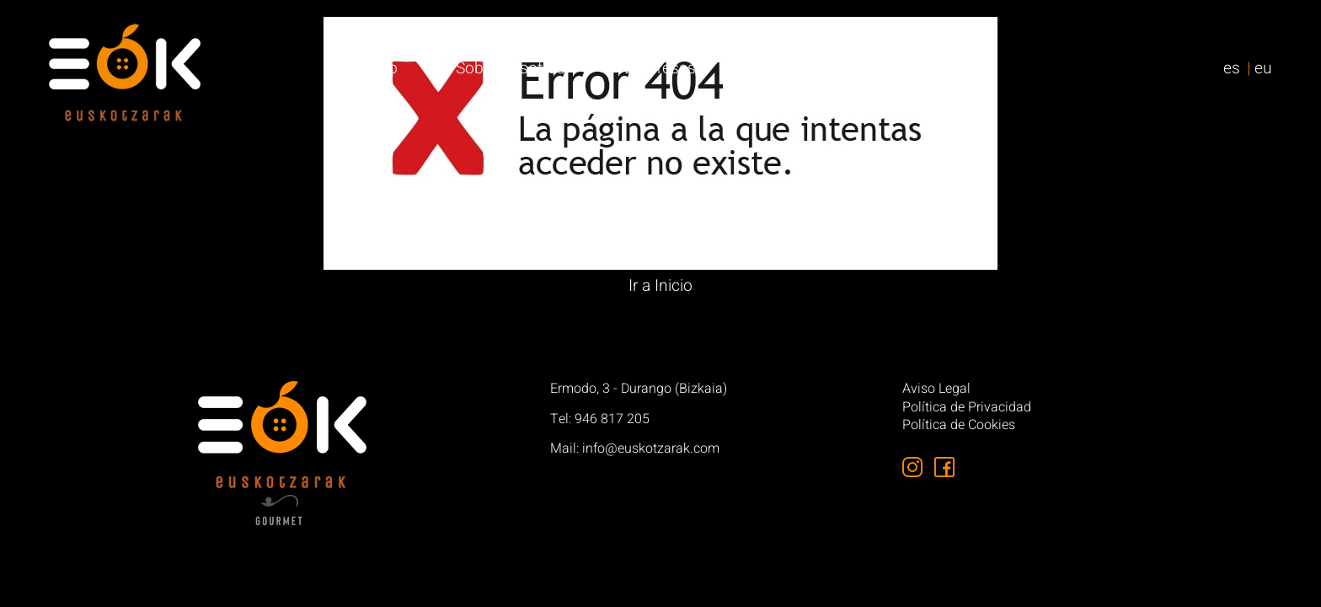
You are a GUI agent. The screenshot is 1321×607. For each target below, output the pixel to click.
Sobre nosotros (510, 68)
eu (1263, 68)
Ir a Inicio (660, 286)
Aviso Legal (936, 389)
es (1231, 68)
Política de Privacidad (966, 408)
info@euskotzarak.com (650, 448)
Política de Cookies (958, 425)
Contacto (928, 68)
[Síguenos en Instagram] (912, 467)
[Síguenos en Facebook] (944, 467)
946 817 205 (612, 419)
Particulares (796, 68)
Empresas (660, 68)
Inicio (379, 68)
